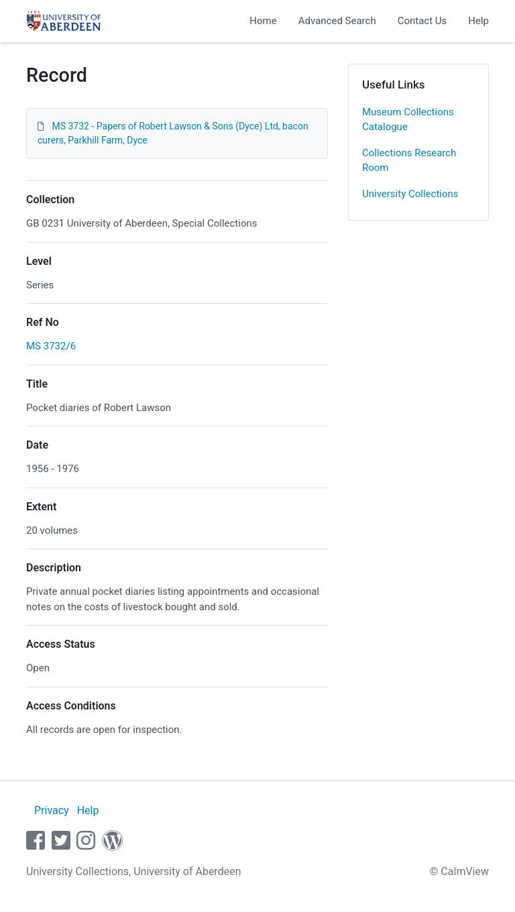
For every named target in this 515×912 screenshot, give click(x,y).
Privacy (51, 810)
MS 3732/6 (51, 346)
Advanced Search (337, 21)
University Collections (410, 194)
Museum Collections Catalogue (408, 119)
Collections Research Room (409, 160)
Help (478, 21)
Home (262, 21)
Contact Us (422, 21)
